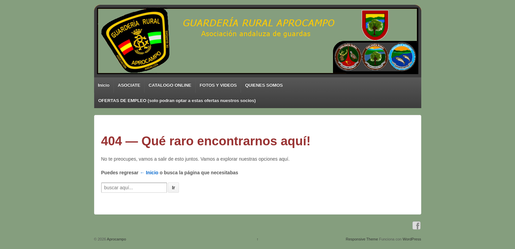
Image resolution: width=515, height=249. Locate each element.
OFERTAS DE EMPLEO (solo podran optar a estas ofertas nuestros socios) (177, 100)
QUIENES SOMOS (264, 85)
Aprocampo (116, 239)
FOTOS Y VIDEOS (218, 85)
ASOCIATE (129, 85)
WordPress (412, 239)
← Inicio (149, 172)
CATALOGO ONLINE (170, 85)
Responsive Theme (362, 239)
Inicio (103, 85)
